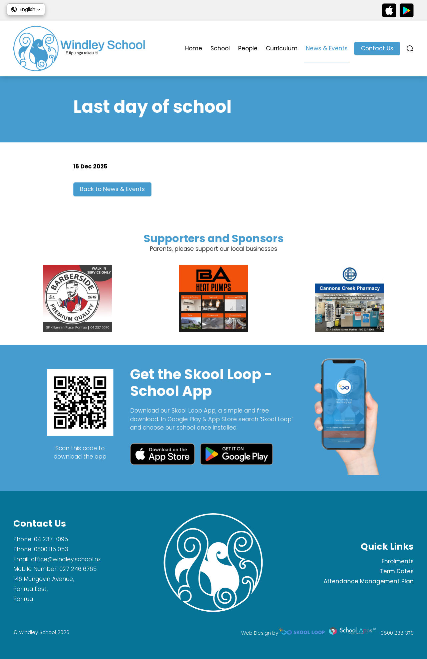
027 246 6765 (78, 569)
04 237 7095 (51, 539)
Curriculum (282, 48)
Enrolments (398, 561)
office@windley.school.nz (66, 559)
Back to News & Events (112, 189)
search (410, 48)
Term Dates (397, 571)
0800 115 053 (51, 549)
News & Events (327, 48)
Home (193, 48)
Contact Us (377, 48)
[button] (26, 9)
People (248, 48)
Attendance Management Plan (369, 581)
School (220, 48)
